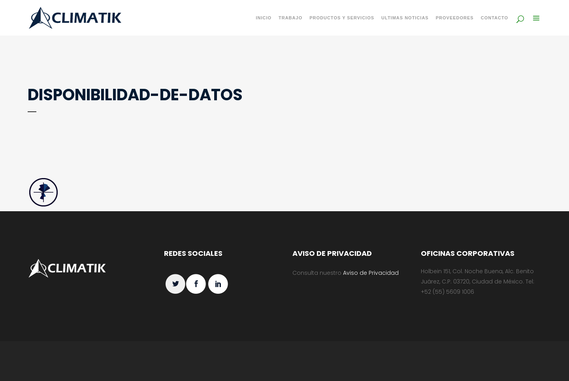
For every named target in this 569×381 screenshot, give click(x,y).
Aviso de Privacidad (371, 273)
